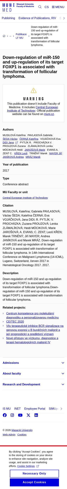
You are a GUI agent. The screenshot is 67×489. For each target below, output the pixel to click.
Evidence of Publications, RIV (37, 18)
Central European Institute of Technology (25, 197)
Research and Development (21, 384)
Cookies (21, 434)
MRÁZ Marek (33, 157)
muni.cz (49, 114)
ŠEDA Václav (10, 138)
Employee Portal (34, 408)
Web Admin (9, 434)
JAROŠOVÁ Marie (34, 149)
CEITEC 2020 (15, 321)
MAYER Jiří (55, 153)
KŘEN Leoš (20, 153)
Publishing (8, 18)
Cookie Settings (28, 470)
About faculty (12, 373)
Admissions (11, 362)
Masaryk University (22, 430)
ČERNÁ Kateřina (28, 138)
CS (47, 7)
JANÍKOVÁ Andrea (13, 157)
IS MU (7, 408)
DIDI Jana (10, 142)
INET (17, 408)
